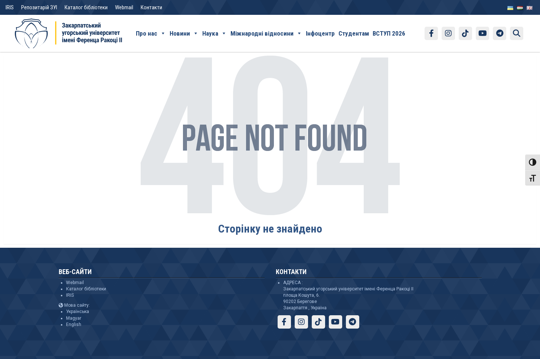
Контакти (151, 7)
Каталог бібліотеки (86, 7)
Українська (77, 311)
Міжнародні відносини (266, 33)
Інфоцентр (320, 33)
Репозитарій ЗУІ (39, 7)
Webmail (124, 7)
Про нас (151, 33)
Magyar (73, 318)
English (73, 324)
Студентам (353, 33)
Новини (184, 33)
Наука (214, 33)
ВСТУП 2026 (389, 33)
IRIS (10, 7)
